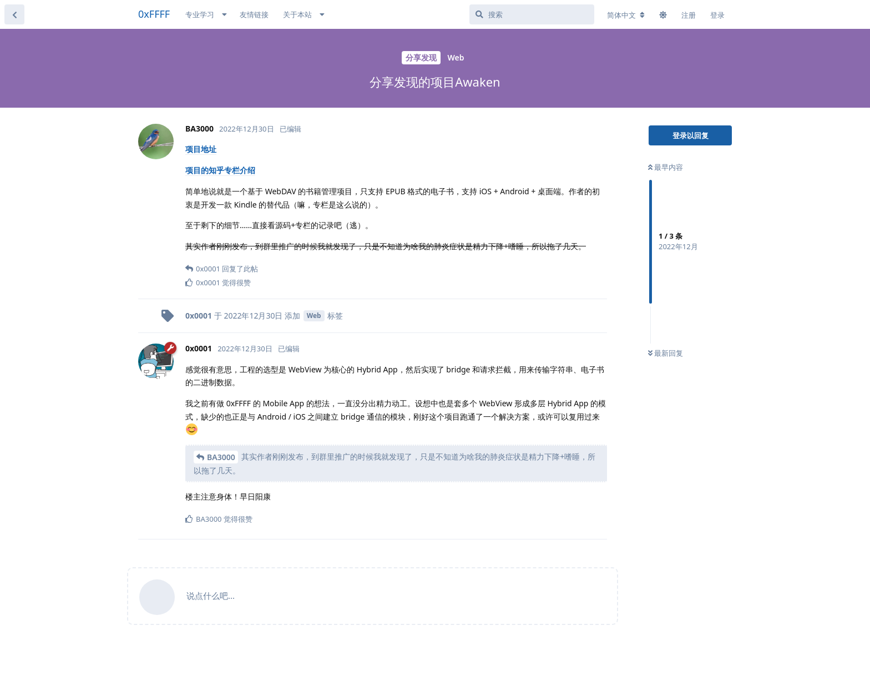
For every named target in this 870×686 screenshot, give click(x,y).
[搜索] (531, 14)
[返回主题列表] (14, 14)
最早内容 (665, 167)
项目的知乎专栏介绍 (220, 170)
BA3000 (221, 457)
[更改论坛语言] (626, 15)
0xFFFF (154, 14)
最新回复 (665, 353)
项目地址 (200, 149)
